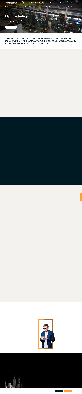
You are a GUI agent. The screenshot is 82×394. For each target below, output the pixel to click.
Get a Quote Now (11, 27)
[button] (52, 2)
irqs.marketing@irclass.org (34, 2)
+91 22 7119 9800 (45, 2)
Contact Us (71, 2)
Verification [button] (58, 2)
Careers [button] (63, 2)
